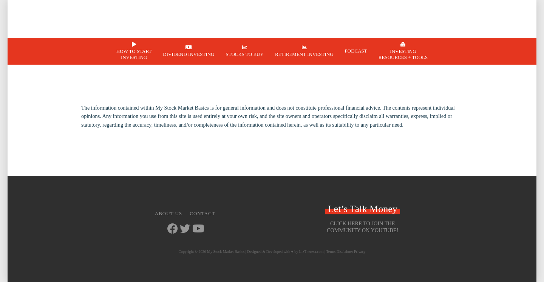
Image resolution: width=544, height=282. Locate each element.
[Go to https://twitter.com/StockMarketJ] (185, 229)
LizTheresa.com (311, 251)
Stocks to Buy (244, 54)
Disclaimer (345, 251)
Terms (330, 251)
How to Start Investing (134, 54)
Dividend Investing (188, 54)
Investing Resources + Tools (403, 54)
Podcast (356, 51)
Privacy (360, 251)
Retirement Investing (304, 54)
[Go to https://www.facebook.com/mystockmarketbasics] (172, 229)
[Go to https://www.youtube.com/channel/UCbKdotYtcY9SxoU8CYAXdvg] (197, 229)
